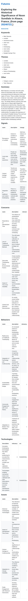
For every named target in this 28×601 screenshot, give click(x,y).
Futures (5, 4)
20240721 (6, 24)
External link (4, 28)
